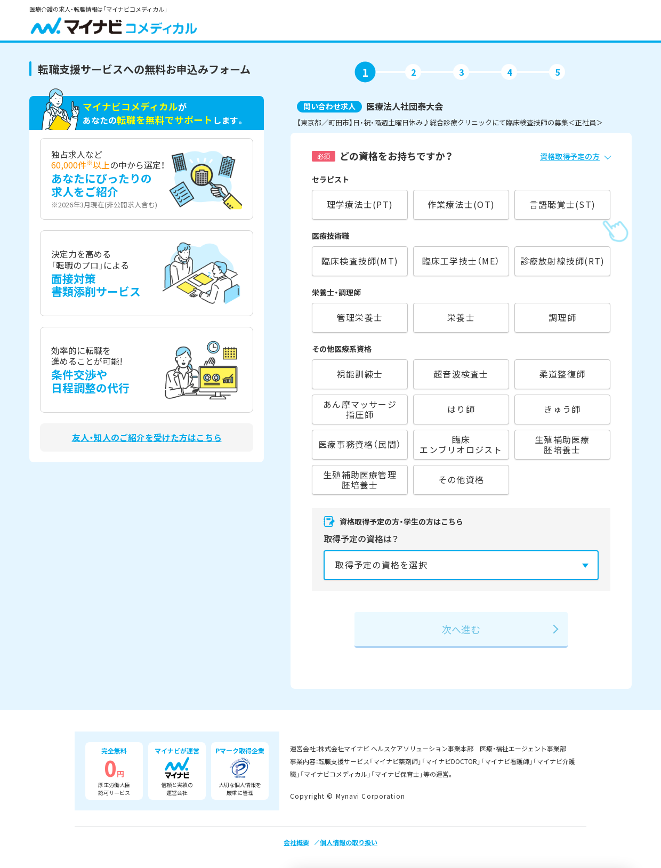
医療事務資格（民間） (359, 444)
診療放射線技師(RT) (562, 260)
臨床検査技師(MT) (359, 260)
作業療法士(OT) (461, 204)
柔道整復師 (562, 373)
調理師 (562, 317)
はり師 (461, 409)
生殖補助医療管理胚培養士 (360, 479)
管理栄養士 (360, 317)
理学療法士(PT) (360, 204)
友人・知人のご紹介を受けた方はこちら (147, 437)
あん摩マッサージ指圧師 (360, 409)
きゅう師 (562, 409)
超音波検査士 (460, 373)
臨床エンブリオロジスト (461, 444)
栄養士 (461, 317)
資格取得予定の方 (570, 156)
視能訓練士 (360, 373)
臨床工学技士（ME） (461, 260)
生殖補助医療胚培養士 (562, 444)
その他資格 (461, 479)
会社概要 (296, 842)
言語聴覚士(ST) (562, 204)
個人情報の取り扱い (348, 842)
